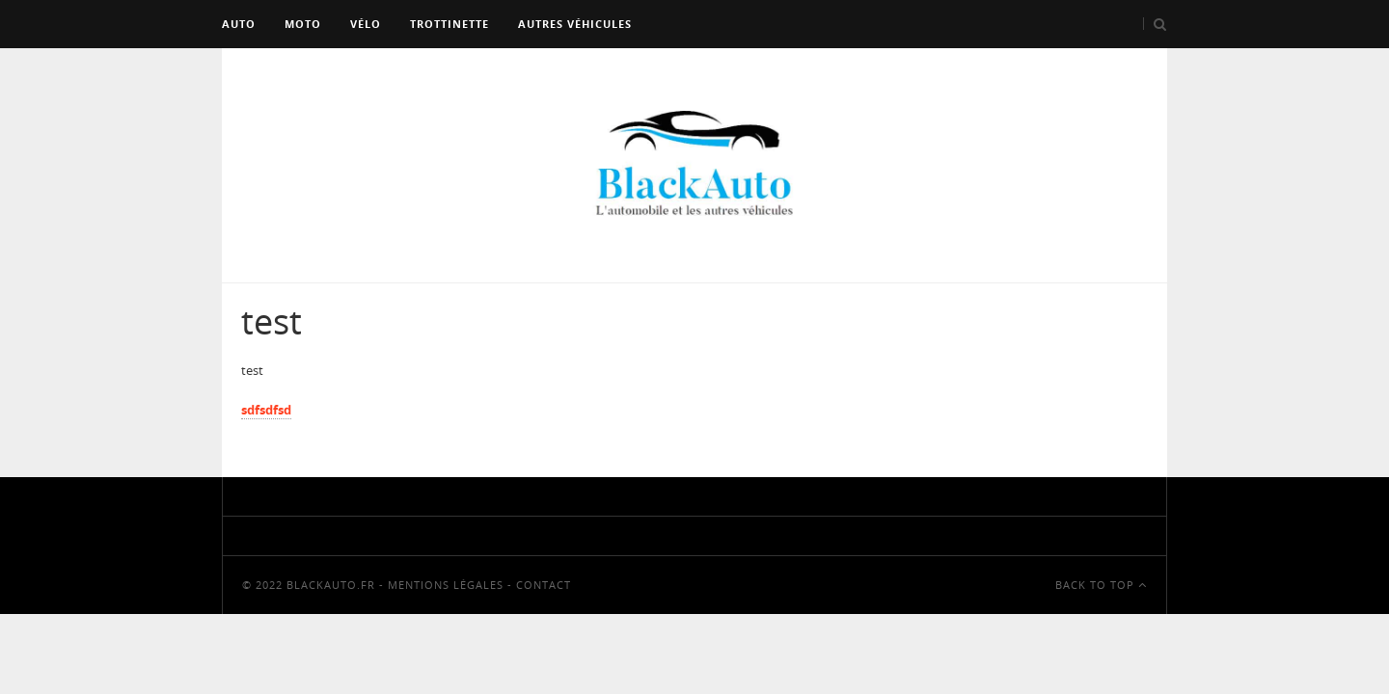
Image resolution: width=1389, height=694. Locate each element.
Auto (239, 23)
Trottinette (449, 23)
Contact (543, 584)
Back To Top (1101, 584)
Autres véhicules (575, 23)
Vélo (365, 23)
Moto (303, 23)
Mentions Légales (446, 584)
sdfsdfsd (266, 409)
